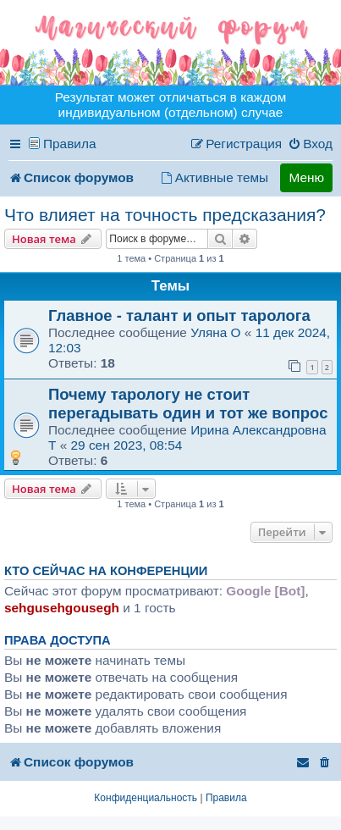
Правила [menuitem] (69, 143)
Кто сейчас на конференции (105, 571)
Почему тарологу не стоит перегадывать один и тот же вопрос (187, 403)
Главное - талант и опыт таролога (179, 315)
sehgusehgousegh (61, 607)
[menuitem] (310, 144)
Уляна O (215, 332)
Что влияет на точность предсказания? (165, 214)
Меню (306, 177)
